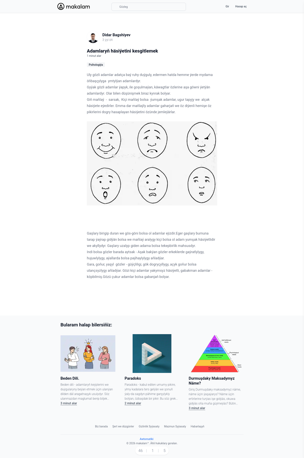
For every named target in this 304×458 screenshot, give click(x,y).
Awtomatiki (147, 439)
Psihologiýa (96, 64)
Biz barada (101, 426)
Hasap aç (241, 6)
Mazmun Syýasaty (175, 426)
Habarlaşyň (197, 426)
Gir (227, 6)
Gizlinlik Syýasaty (149, 426)
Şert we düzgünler (123, 426)
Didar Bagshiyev (116, 35)
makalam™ (142, 443)
